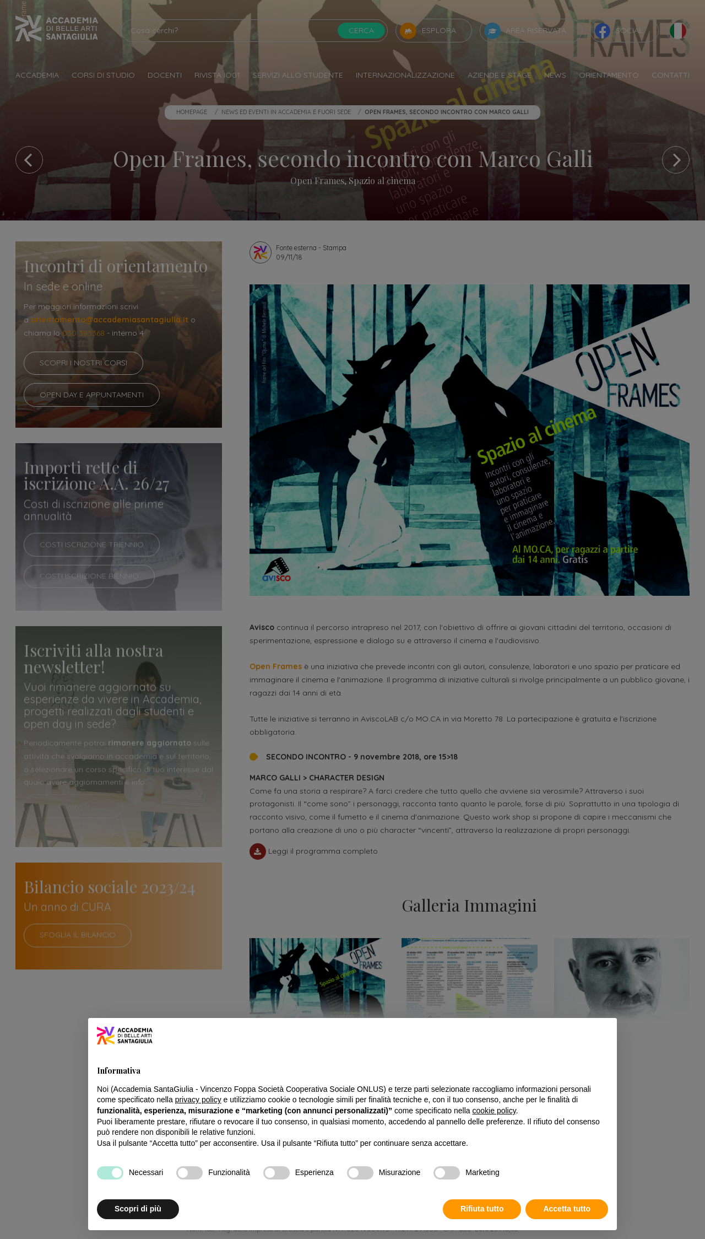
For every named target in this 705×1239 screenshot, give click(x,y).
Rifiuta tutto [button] (482, 1208)
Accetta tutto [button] (566, 1208)
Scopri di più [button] (138, 1208)
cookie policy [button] (494, 1110)
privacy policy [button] (198, 1099)
